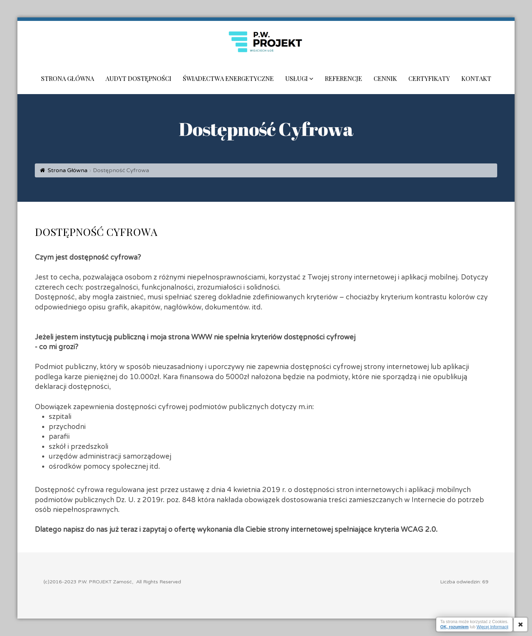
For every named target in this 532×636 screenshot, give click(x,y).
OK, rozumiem (454, 626)
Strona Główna (67, 170)
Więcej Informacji (492, 626)
